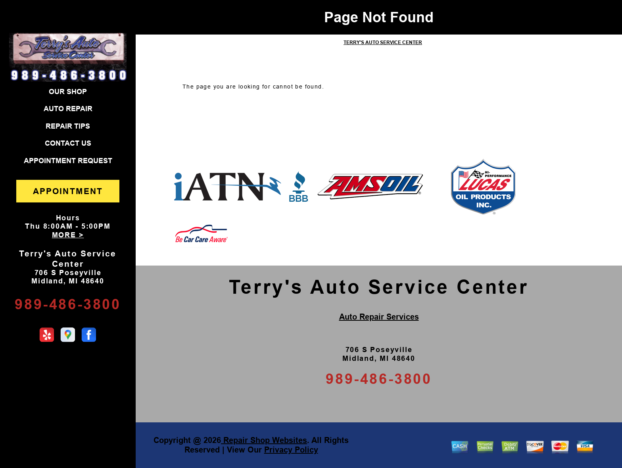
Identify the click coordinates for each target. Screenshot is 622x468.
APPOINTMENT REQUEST (68, 161)
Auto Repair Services (379, 316)
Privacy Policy (291, 449)
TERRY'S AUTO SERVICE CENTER (383, 42)
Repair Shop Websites (264, 440)
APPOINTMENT (68, 191)
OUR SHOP (68, 92)
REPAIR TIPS (68, 126)
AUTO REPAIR (68, 109)
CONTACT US (68, 143)
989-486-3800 (68, 304)
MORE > (68, 235)
